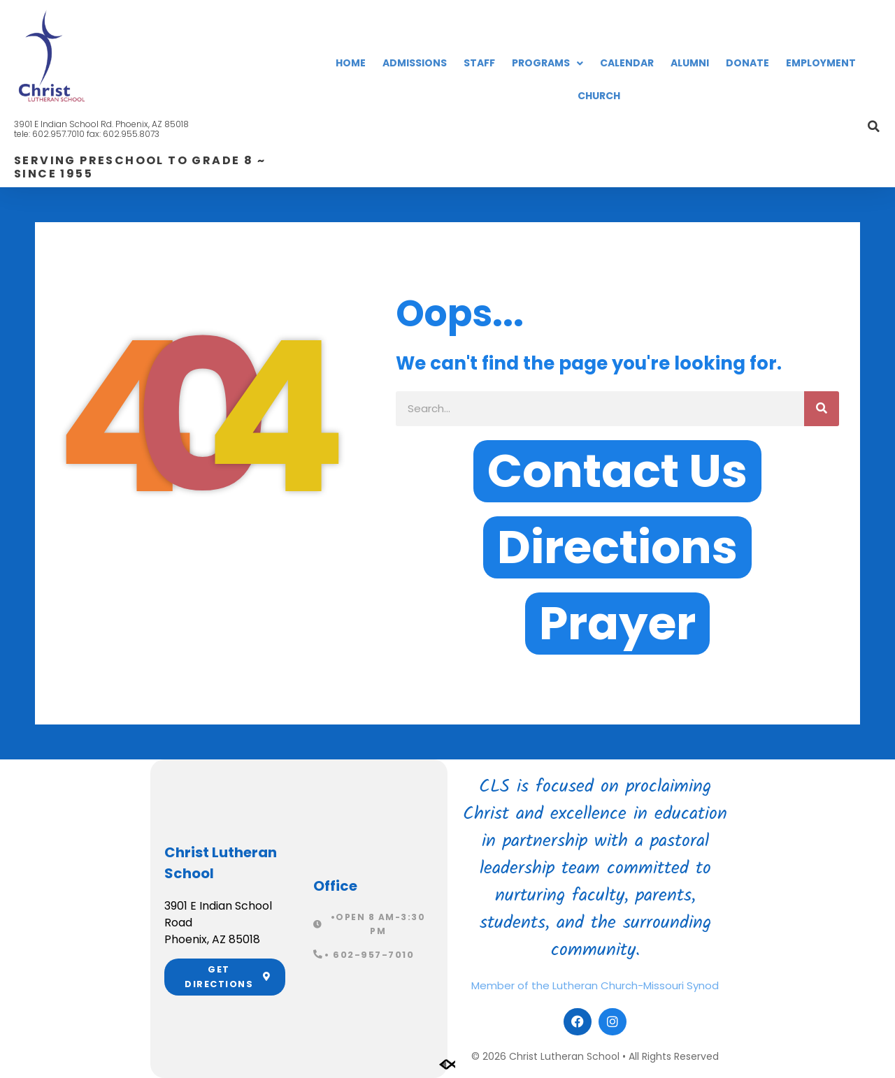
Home (351, 63)
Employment (821, 63)
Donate (747, 63)
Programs (547, 63)
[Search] (821, 408)
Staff (479, 63)
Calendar (627, 63)
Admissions (414, 63)
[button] (874, 126)
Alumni (690, 63)
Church (599, 96)
